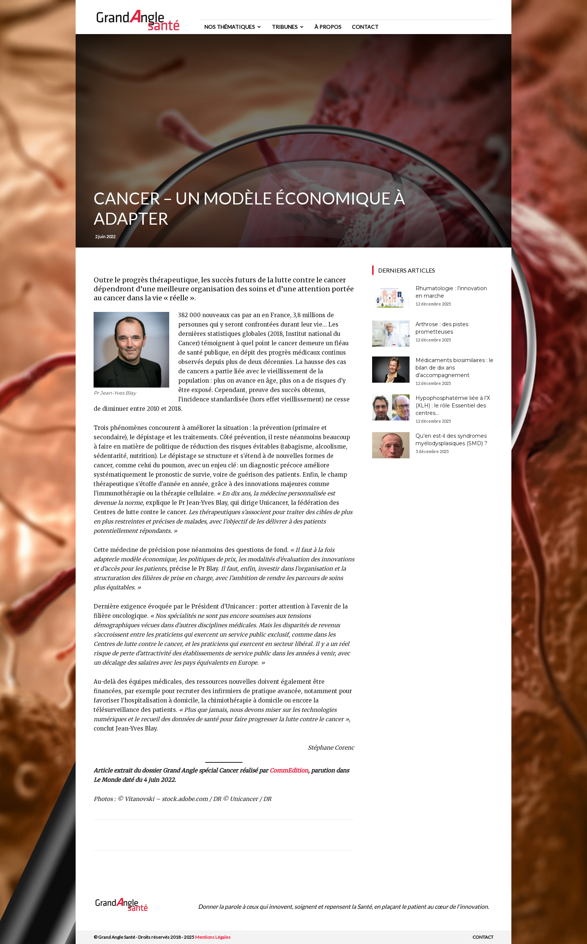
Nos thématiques (232, 27)
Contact (365, 27)
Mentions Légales (213, 937)
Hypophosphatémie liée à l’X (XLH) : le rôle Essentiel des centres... (453, 405)
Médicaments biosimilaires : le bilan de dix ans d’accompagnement (454, 368)
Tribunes (288, 27)
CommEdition (289, 770)
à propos (327, 27)
